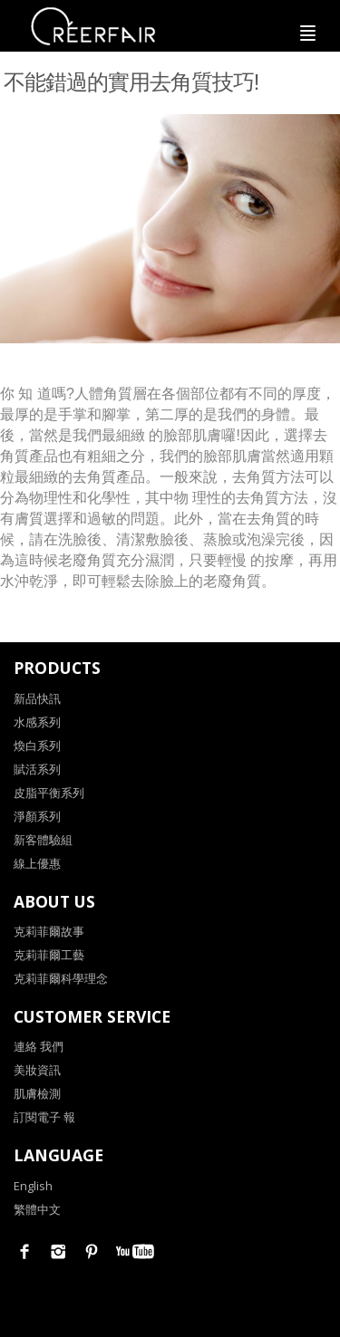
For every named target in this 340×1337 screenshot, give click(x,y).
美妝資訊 (37, 1070)
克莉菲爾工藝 (49, 955)
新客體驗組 (43, 840)
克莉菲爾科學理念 (61, 978)
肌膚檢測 (37, 1093)
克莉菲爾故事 (49, 931)
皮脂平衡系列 (49, 792)
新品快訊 (37, 698)
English (33, 1186)
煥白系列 (37, 745)
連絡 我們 (38, 1046)
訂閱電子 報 (44, 1117)
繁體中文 (37, 1209)
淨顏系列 (37, 816)
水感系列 (37, 722)
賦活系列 (37, 769)
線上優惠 (37, 863)
